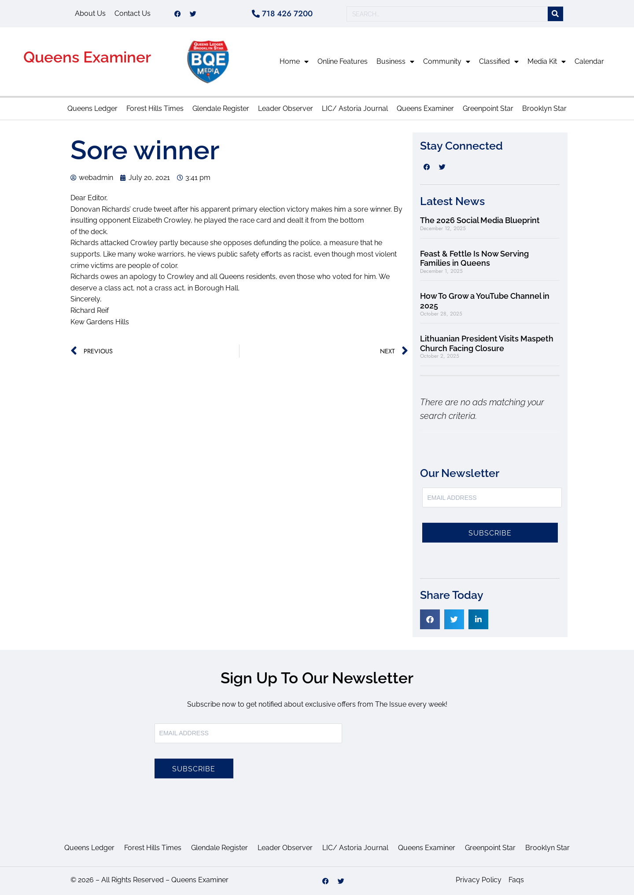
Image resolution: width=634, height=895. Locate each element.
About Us (90, 13)
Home (294, 61)
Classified (499, 61)
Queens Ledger (92, 108)
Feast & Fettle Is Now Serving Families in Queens (474, 258)
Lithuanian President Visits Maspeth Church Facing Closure (486, 343)
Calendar (589, 61)
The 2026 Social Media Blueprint (480, 220)
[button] (430, 619)
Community (446, 61)
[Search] (555, 14)
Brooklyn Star (544, 108)
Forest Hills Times (155, 108)
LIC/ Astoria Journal (355, 108)
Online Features (342, 61)
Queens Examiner (87, 57)
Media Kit (546, 61)
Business (395, 61)
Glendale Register (220, 108)
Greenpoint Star (488, 108)
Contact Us (132, 13)
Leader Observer (285, 108)
